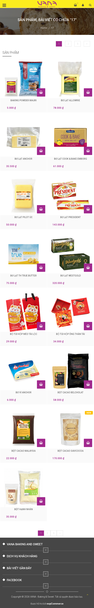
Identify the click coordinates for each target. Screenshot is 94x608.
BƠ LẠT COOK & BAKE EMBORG (70, 158)
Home (43, 27)
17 (52, 27)
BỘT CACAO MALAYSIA (23, 451)
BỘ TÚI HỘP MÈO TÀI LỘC (23, 334)
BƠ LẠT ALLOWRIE (70, 100)
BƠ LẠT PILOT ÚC (23, 217)
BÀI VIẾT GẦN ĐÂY (19, 568)
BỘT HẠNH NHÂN (23, 509)
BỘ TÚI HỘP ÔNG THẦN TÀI (70, 334)
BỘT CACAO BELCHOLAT (70, 392)
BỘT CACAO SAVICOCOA (71, 451)
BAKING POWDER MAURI (23, 100)
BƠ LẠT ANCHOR (23, 158)
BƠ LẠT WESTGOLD (70, 275)
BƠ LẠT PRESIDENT (70, 217)
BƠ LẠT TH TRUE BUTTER (23, 275)
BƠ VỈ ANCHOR (23, 392)
